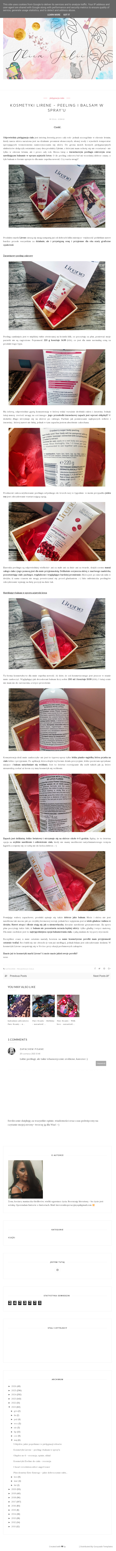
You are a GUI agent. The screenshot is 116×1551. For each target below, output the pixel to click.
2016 (13, 1505)
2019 (13, 1493)
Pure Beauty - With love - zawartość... (66, 1022)
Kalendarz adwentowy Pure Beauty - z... (18, 1022)
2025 (13, 1390)
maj (15, 1440)
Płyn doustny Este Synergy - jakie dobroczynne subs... (40, 1472)
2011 (13, 1526)
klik (69, 340)
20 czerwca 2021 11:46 (30, 1053)
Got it (66, 15)
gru (16, 1411)
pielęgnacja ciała (57, 98)
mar (16, 1481)
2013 (13, 1518)
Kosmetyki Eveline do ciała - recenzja (32, 1461)
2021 (13, 1407)
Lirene (59, 148)
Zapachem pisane (32, 1049)
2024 (13, 1394)
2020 (13, 1489)
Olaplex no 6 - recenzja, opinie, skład (31, 1455)
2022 (13, 1402)
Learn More (53, 15)
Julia (54, 119)
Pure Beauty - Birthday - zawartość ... (43, 1022)
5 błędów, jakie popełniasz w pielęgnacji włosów (37, 1444)
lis (15, 1415)
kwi (15, 1477)
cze (15, 1435)
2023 (13, 1398)
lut (15, 1485)
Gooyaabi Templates (103, 1546)
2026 (13, 1386)
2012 (13, 1522)
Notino (42, 946)
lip (15, 1431)
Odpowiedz (101, 1063)
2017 (13, 1501)
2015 (13, 1510)
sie (15, 1427)
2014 (13, 1514)
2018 (13, 1497)
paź (15, 1419)
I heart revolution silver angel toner (31, 1467)
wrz (16, 1423)
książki (11, 1237)
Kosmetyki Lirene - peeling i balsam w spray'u (36, 1449)
